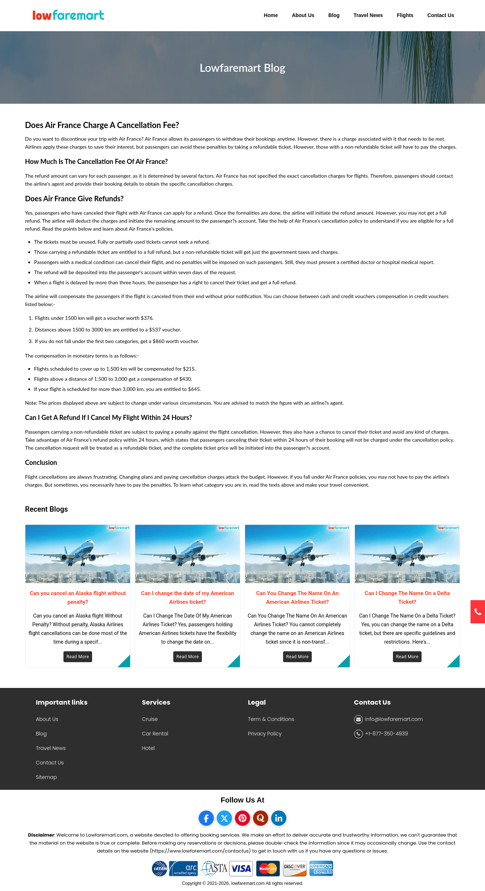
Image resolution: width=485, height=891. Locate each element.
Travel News (51, 748)
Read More (77, 656)
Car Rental (155, 733)
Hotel (148, 748)
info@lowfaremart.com (388, 719)
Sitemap (46, 777)
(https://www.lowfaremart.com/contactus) (200, 850)
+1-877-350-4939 (381, 734)
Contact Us (50, 762)
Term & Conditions (271, 719)
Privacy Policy (265, 733)
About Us (47, 719)
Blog (41, 733)
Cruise (150, 719)
